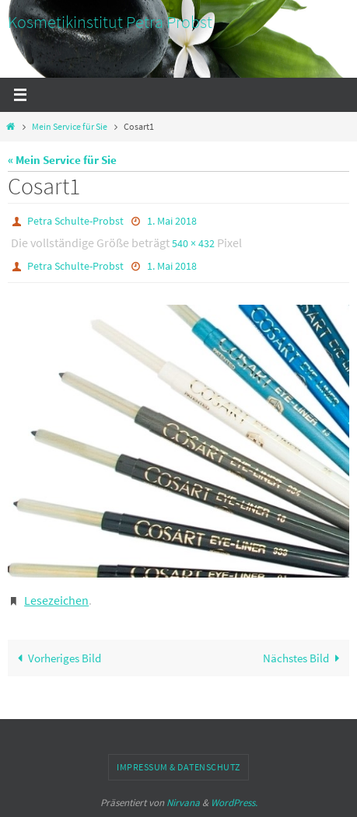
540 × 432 (193, 243)
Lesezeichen (56, 600)
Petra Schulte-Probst (75, 221)
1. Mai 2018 (172, 221)
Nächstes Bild (304, 658)
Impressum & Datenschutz (178, 767)
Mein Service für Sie (69, 126)
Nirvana (183, 802)
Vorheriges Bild (55, 658)
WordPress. (234, 802)
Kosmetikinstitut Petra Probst (110, 22)
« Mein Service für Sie (62, 159)
